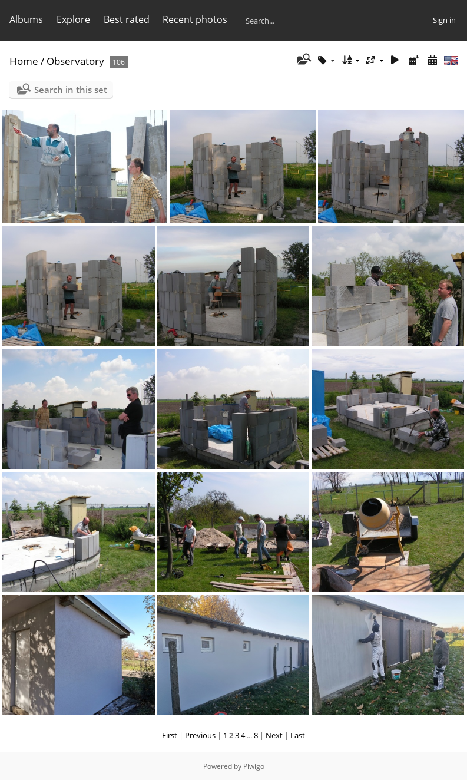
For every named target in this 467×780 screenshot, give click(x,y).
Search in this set (70, 89)
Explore (73, 19)
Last (297, 735)
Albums (26, 19)
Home (23, 61)
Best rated (127, 19)
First (169, 735)
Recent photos (195, 19)
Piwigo (253, 766)
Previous (200, 735)
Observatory (75, 61)
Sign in (444, 20)
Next (274, 735)
